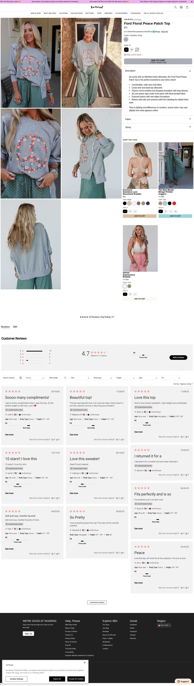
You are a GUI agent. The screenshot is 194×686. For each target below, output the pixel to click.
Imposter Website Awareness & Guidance (79, 655)
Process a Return (71, 631)
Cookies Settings (16, 679)
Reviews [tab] (5, 326)
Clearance (136, 13)
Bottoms (90, 13)
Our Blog (106, 628)
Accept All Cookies (76, 679)
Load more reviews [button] (97, 602)
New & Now (36, 13)
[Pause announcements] (192, 1)
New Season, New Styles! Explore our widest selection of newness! (59, 1)
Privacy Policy (70, 638)
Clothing (63, 13)
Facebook (133, 631)
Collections (77, 13)
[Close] (84, 662)
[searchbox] (9, 378)
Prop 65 (68, 645)
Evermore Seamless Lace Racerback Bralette (132, 192)
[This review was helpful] (52, 439)
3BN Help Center (71, 625)
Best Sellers (50, 13)
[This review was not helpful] (57, 439)
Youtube (133, 635)
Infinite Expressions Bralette (129, 275)
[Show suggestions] (164, 625)
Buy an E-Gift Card (109, 635)
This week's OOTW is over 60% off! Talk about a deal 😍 (113, 1)
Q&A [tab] (15, 326)
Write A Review (178, 357)
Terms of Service (71, 642)
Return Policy (69, 628)
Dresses (108, 13)
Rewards (106, 631)
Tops (99, 13)
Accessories (122, 13)
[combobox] (35, 378)
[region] (45, 672)
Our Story (106, 625)
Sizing (158, 127)
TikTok (132, 628)
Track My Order (70, 649)
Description (158, 70)
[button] (35, 351)
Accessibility (69, 652)
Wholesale (106, 642)
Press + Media (108, 638)
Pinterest (133, 638)
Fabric (158, 119)
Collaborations (108, 645)
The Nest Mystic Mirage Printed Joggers (166, 192)
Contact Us (69, 635)
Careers (105, 649)
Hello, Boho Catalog (153, 13)
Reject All (57, 679)
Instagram (133, 625)
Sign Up (28, 633)
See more (9, 434)
